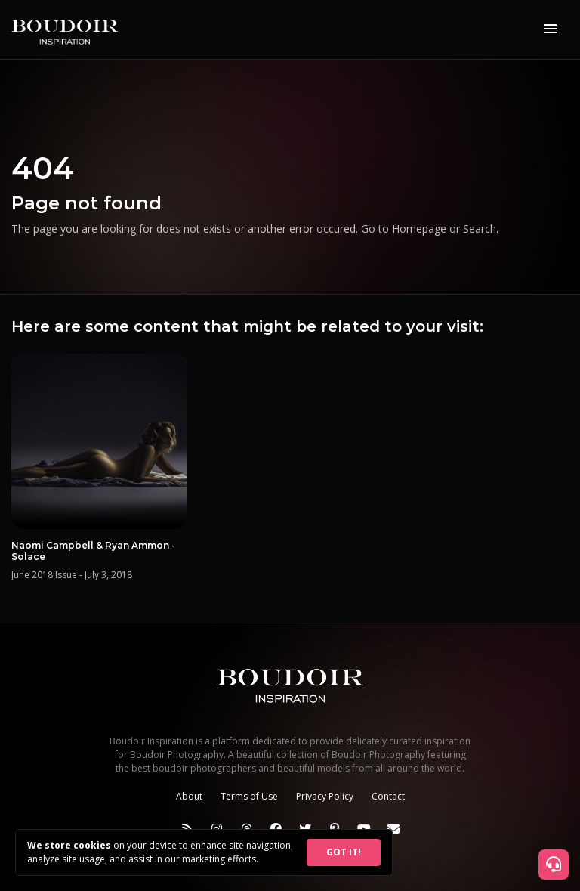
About (189, 796)
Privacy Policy (324, 796)
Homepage (419, 228)
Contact (388, 796)
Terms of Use (249, 796)
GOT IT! (343, 852)
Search (479, 228)
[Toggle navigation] (550, 30)
